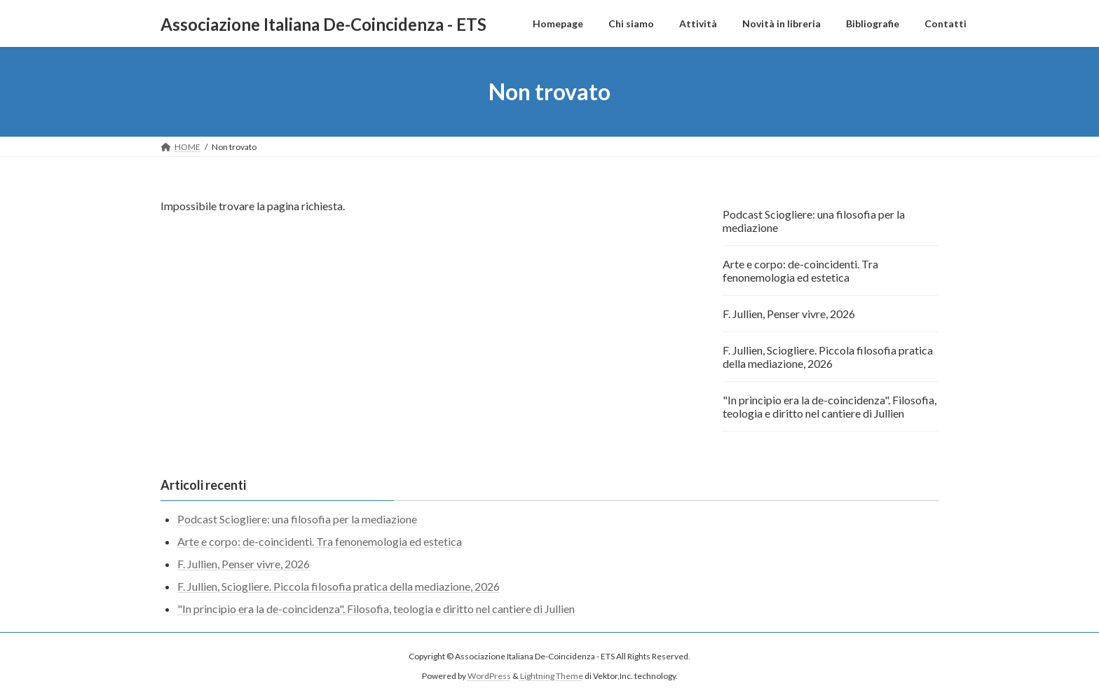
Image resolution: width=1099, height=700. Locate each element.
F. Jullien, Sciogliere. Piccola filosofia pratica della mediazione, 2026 (828, 356)
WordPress (489, 676)
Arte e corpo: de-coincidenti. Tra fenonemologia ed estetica (800, 270)
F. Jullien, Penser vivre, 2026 (789, 313)
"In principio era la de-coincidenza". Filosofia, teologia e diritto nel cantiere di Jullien (829, 406)
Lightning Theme (551, 676)
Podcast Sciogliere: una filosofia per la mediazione (814, 220)
